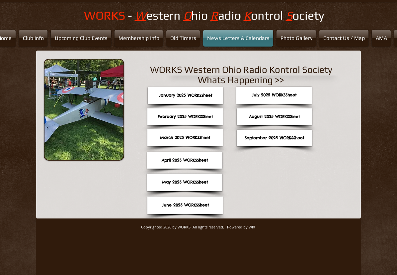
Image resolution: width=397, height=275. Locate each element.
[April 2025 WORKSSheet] (184, 160)
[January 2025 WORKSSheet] (185, 95)
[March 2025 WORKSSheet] (185, 137)
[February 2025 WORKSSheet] (185, 116)
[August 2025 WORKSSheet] (274, 116)
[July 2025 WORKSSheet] (274, 95)
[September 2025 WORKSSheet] (274, 138)
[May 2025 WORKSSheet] (184, 182)
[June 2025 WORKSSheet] (185, 205)
